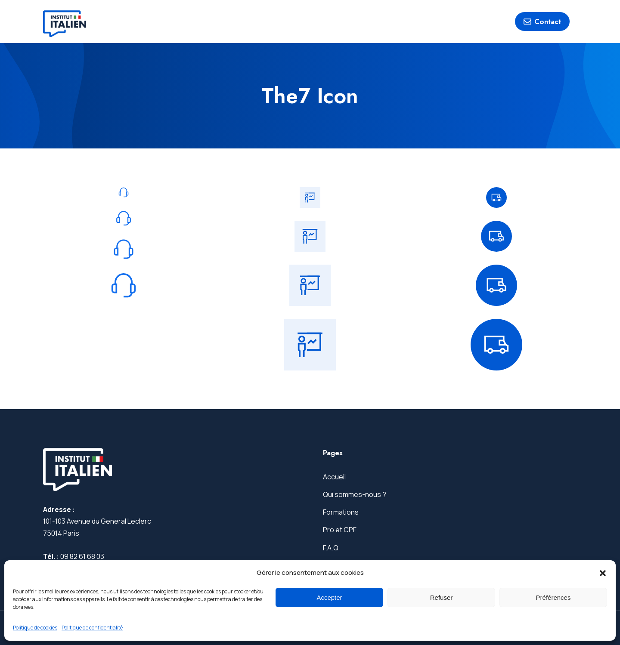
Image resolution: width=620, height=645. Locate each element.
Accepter (329, 597)
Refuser (441, 597)
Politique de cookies (35, 627)
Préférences (553, 597)
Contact (542, 21)
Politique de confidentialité (92, 627)
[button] (602, 573)
